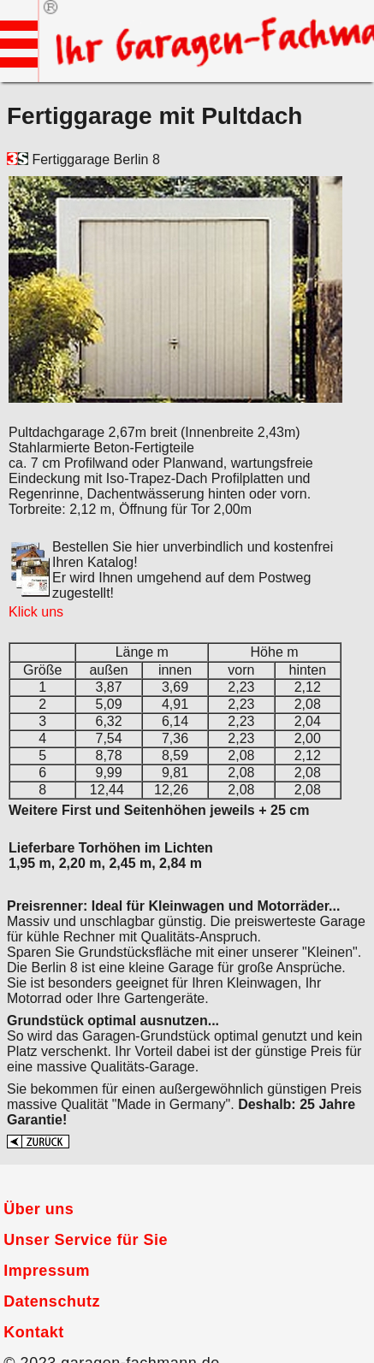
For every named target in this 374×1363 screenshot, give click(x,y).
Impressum (46, 1270)
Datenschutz (51, 1301)
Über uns (38, 1209)
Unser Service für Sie (85, 1239)
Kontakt (33, 1332)
